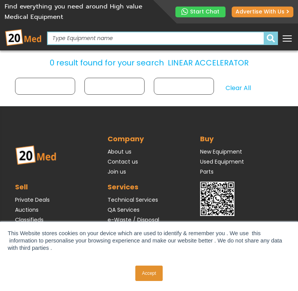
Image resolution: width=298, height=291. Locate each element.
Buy (207, 139)
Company (126, 139)
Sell (21, 187)
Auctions (27, 210)
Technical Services (133, 200)
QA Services (124, 210)
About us (119, 152)
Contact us (123, 162)
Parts (207, 172)
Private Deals (32, 200)
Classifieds (29, 220)
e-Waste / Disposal (133, 220)
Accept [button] (149, 273)
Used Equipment (222, 162)
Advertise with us (262, 11)
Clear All (238, 88)
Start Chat (200, 12)
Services (123, 187)
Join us (117, 172)
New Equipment (221, 152)
